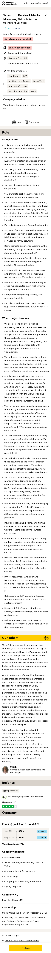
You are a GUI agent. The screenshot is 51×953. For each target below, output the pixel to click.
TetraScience (27, 19)
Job (16, 122)
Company (31, 122)
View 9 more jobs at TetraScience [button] (20, 940)
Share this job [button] (10, 935)
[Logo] (9, 3)
